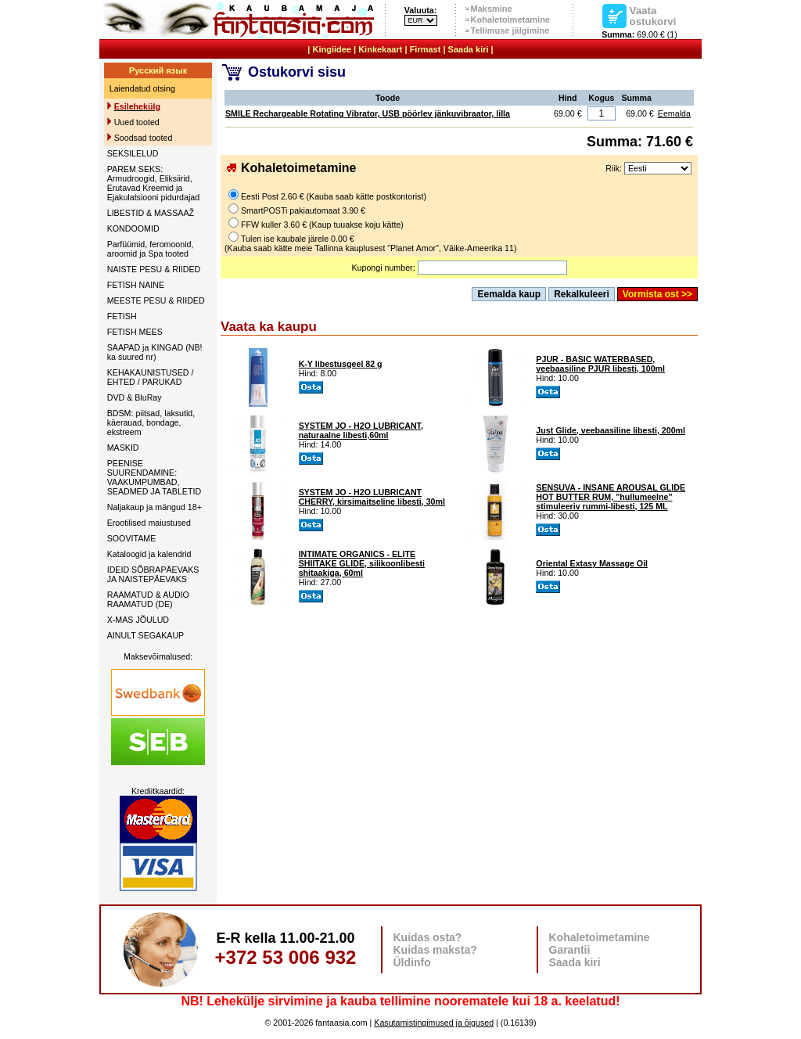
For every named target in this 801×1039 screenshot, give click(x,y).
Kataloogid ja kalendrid (149, 554)
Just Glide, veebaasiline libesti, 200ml (610, 430)
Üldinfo (412, 962)
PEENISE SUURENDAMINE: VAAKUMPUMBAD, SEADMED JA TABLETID (154, 477)
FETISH (122, 316)
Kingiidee (331, 49)
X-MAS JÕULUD (138, 619)
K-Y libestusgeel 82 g (341, 364)
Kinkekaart (380, 49)
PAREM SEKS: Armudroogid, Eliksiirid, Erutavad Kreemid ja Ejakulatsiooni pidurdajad (153, 183)
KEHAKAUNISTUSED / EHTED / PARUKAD (150, 377)
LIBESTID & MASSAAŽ (150, 213)
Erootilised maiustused (149, 522)
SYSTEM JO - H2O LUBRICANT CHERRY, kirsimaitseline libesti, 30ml (372, 496)
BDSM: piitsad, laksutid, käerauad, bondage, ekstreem (151, 422)
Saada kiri (468, 49)
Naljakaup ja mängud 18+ (154, 507)
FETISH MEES (135, 331)
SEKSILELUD (133, 153)
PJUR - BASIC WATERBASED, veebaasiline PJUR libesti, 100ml (600, 363)
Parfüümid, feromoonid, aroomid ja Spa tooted (150, 248)
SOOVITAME (131, 538)
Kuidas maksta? (435, 950)
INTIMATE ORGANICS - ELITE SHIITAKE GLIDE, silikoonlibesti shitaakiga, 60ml (362, 563)
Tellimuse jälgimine (510, 30)
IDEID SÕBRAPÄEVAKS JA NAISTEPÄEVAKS (153, 574)
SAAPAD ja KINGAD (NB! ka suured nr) (155, 352)
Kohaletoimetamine (510, 19)
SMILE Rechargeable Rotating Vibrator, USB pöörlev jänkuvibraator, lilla (367, 113)
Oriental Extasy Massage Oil (592, 563)
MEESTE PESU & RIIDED (156, 300)
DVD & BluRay (134, 397)
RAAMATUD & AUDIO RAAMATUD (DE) (148, 599)
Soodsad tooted (143, 137)
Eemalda (674, 113)
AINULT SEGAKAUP (146, 635)
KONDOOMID (133, 228)
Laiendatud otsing (142, 88)
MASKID (123, 447)
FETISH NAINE (135, 284)
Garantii (570, 950)
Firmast (425, 49)
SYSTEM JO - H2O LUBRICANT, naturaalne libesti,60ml (361, 430)
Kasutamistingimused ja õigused (434, 1022)
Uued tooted (137, 122)
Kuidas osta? (427, 937)
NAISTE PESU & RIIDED (154, 269)
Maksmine (491, 8)
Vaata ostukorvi (653, 16)
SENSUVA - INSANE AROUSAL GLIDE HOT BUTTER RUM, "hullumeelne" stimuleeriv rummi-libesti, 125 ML (610, 497)
